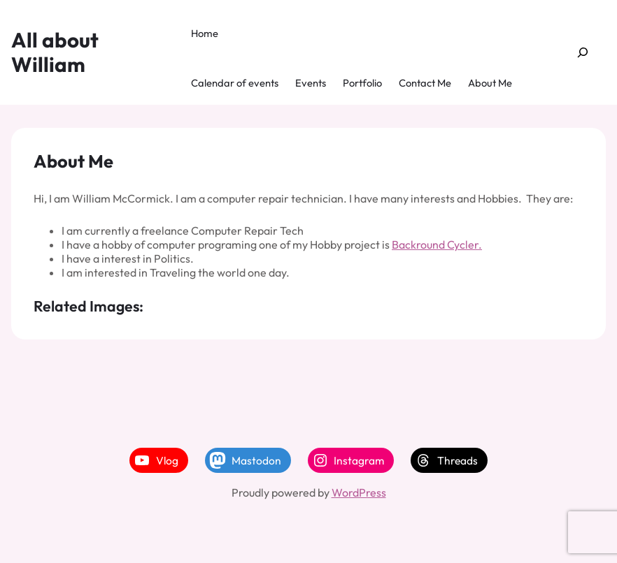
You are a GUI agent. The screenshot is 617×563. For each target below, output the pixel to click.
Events (310, 82)
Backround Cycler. (437, 244)
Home (204, 33)
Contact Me (425, 82)
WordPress (359, 492)
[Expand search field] (583, 52)
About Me (490, 82)
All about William (55, 52)
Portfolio (362, 82)
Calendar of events (234, 82)
